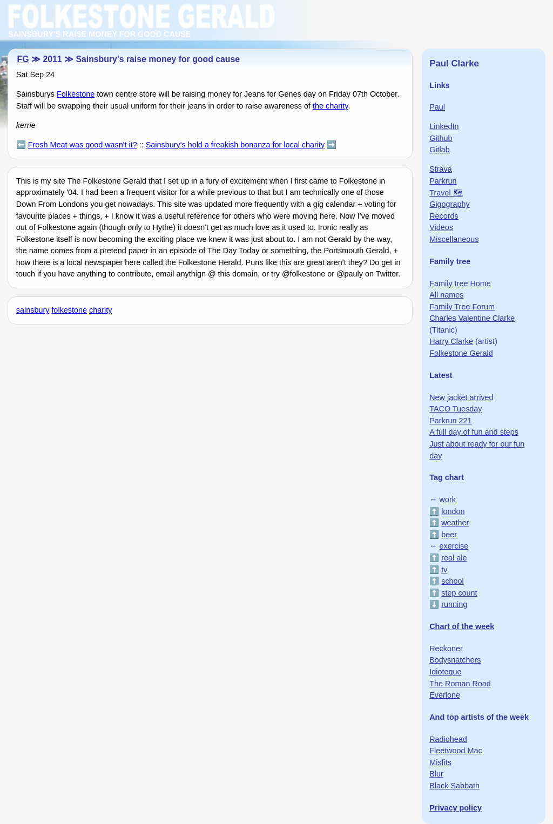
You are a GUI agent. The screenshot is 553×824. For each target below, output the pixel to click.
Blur (436, 773)
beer (449, 534)
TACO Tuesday (455, 408)
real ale (454, 557)
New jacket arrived (461, 397)
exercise (454, 546)
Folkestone (76, 94)
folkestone (69, 310)
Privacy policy (455, 807)
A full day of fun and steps (473, 432)
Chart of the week (461, 626)
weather (455, 522)
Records (443, 216)
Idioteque (445, 671)
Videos (441, 227)
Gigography (449, 204)
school (452, 581)
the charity (330, 106)
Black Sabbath (454, 785)
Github (440, 138)
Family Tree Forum (462, 306)
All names (446, 295)
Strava (440, 169)
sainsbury (33, 310)
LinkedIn (443, 126)
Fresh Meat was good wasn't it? (82, 144)
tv (444, 569)
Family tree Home (460, 283)
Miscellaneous (453, 239)
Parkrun (442, 181)
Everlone (444, 695)
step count (459, 593)
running (454, 604)
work (448, 499)
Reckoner (446, 648)
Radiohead (448, 739)
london (452, 511)
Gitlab (439, 149)
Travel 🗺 (445, 192)
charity (100, 310)
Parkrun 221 (450, 420)
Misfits (440, 762)
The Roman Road (460, 683)
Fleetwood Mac (455, 750)
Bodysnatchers (455, 660)
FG (23, 59)
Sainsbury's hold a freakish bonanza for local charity (235, 144)
